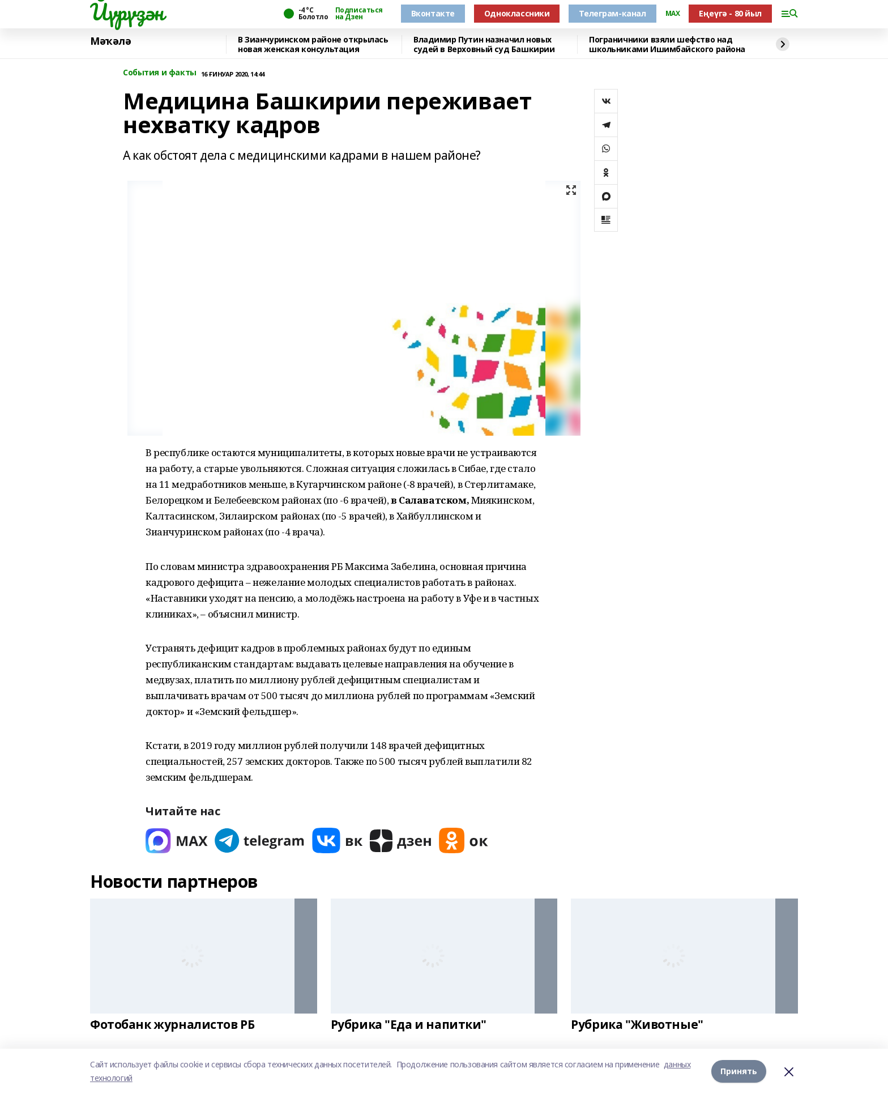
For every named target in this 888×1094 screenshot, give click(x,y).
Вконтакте (433, 13)
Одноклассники (517, 13)
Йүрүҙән (127, 12)
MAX (672, 13)
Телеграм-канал (612, 13)
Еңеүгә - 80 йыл (730, 13)
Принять (738, 1071)
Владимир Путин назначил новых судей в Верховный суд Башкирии (483, 44)
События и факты (160, 73)
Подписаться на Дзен (359, 13)
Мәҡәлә (110, 41)
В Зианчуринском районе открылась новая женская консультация (313, 44)
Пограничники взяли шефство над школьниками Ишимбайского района (667, 44)
